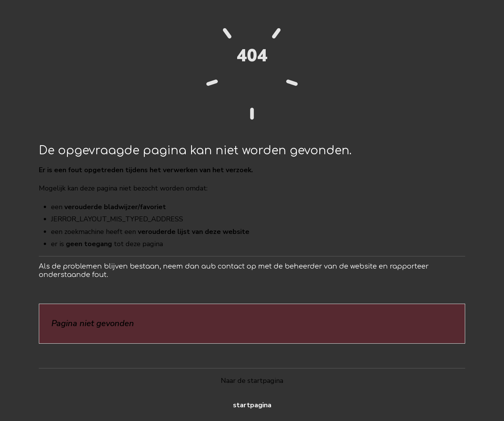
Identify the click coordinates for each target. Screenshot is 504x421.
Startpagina (252, 405)
